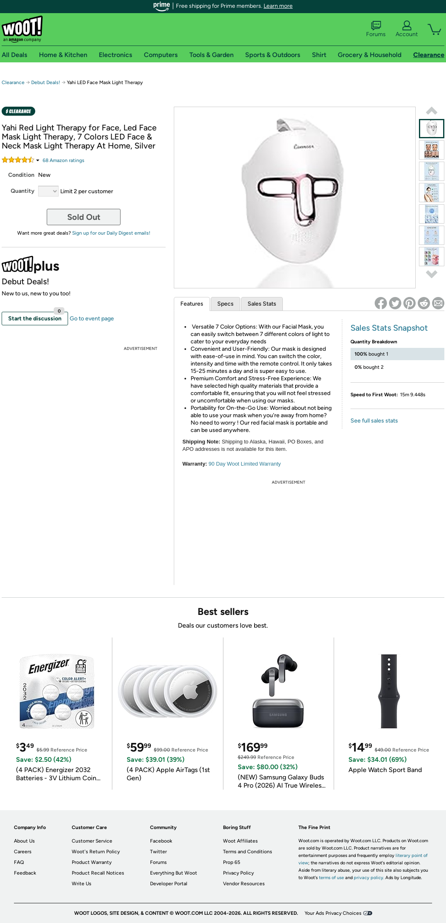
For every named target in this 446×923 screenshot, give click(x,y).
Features (191, 303)
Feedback (25, 873)
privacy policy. (369, 877)
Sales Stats (262, 303)
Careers (23, 851)
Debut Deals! (45, 82)
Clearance (13, 82)
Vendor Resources (244, 883)
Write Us (81, 883)
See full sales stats (374, 420)
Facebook (161, 841)
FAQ (19, 862)
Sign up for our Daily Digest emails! (111, 233)
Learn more (278, 5)
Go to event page (92, 318)
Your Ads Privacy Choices (333, 913)
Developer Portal (168, 883)
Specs (225, 303)
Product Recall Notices (98, 873)
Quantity (22, 190)
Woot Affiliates (240, 841)
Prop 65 (231, 862)
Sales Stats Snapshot (389, 328)
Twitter (158, 851)
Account (407, 29)
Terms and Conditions (247, 851)
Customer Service (92, 841)
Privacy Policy (238, 873)
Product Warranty (92, 862)
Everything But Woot (173, 873)
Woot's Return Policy (96, 851)
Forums (376, 29)
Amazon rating (63, 160)
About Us (24, 841)
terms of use (331, 877)
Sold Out (83, 217)
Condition (21, 174)
